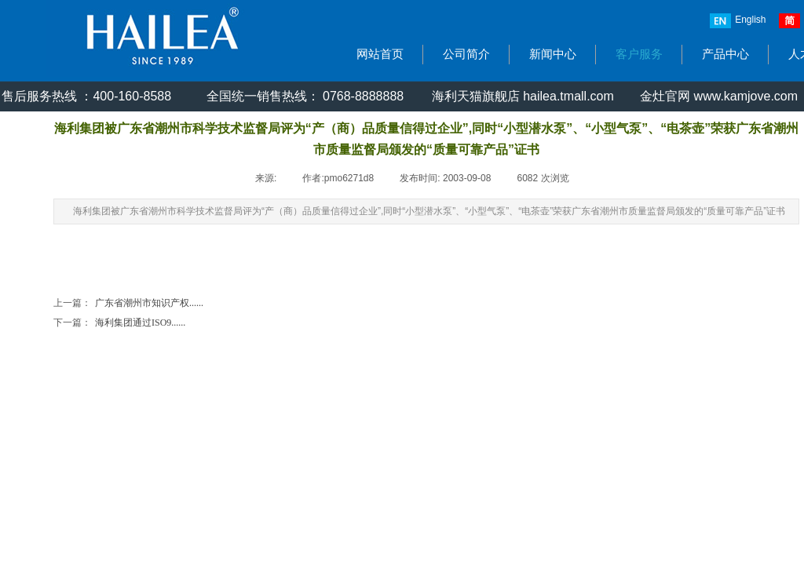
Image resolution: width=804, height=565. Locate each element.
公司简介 (466, 54)
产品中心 (725, 54)
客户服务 (639, 54)
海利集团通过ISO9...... (119, 323)
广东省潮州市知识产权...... (128, 303)
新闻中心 (552, 54)
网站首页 (380, 54)
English (738, 20)
